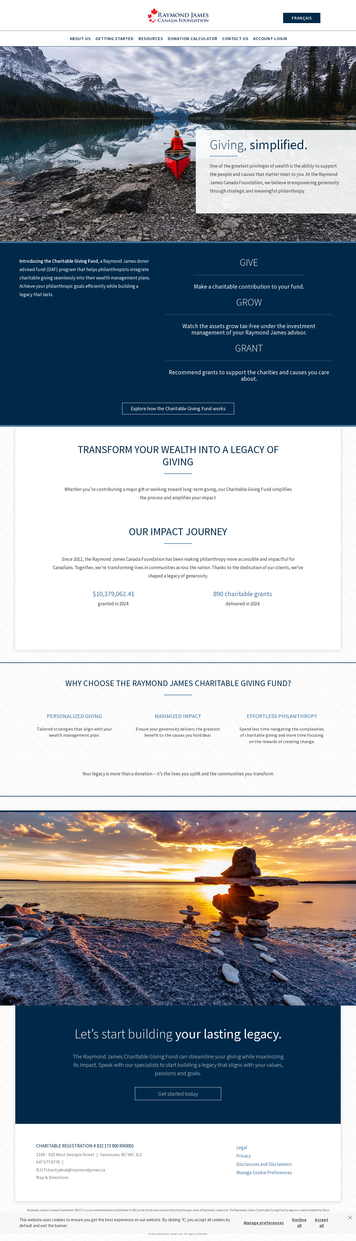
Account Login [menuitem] (270, 38)
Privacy (243, 1156)
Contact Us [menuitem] (235, 38)
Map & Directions (52, 1177)
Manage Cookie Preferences (264, 1172)
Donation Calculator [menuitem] (192, 38)
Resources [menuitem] (151, 38)
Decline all (299, 1222)
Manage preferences (264, 1222)
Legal (241, 1147)
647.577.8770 (48, 1162)
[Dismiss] (350, 1218)
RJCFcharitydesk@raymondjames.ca (70, 1170)
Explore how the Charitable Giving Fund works (178, 408)
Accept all (321, 1222)
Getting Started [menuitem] (114, 38)
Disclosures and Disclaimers (264, 1164)
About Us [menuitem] (80, 38)
